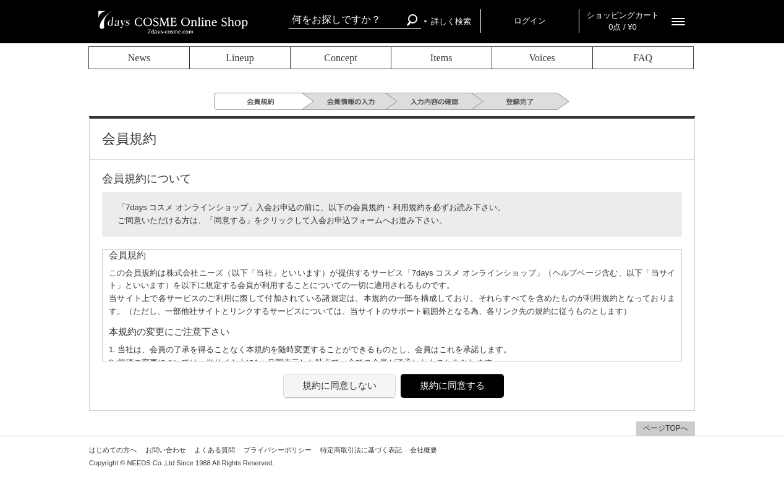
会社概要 (423, 450)
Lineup (240, 58)
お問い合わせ (165, 450)
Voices (542, 58)
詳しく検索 (451, 21)
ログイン (530, 20)
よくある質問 (214, 450)
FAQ (642, 58)
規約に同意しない (339, 385)
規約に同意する (452, 385)
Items (441, 58)
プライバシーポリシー (278, 450)
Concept (340, 58)
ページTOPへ (665, 428)
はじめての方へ (113, 450)
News (139, 58)
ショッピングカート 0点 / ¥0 (623, 21)
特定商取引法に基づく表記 (361, 450)
